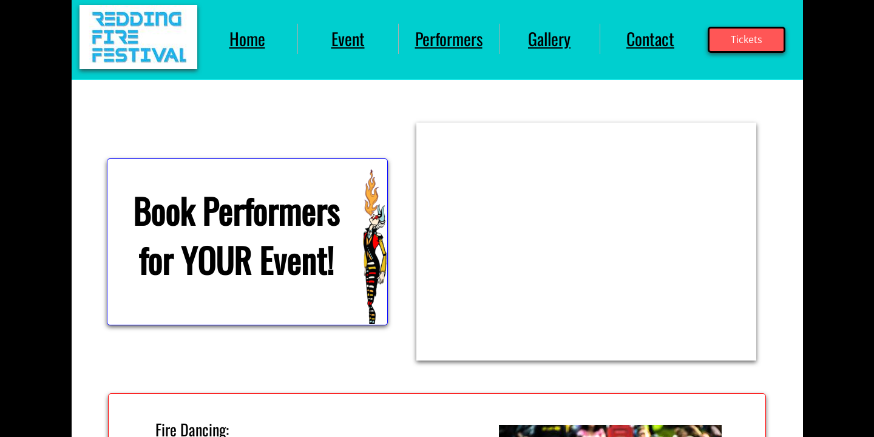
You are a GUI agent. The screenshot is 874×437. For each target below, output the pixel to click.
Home (247, 38)
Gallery (549, 38)
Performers (449, 38)
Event (348, 38)
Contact (650, 38)
